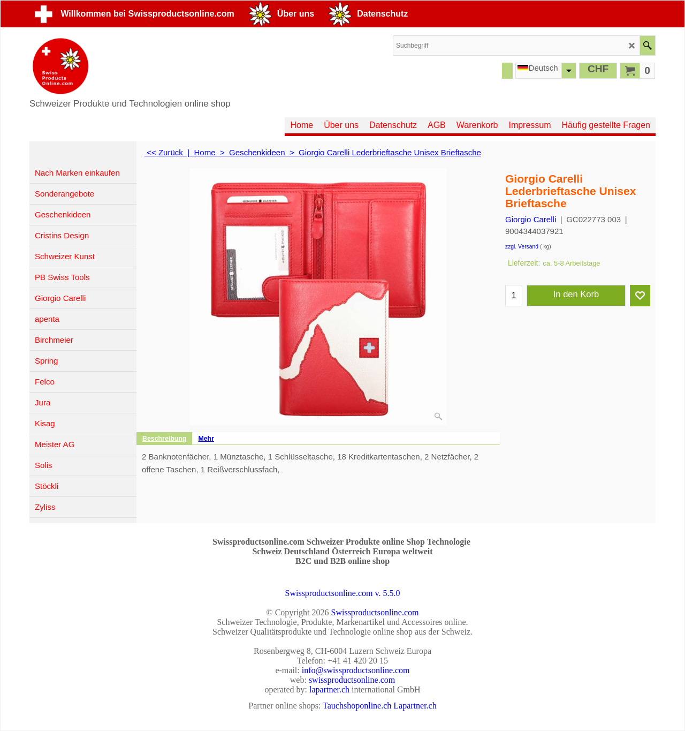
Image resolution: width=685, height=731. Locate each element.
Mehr (206, 438)
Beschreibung (164, 438)
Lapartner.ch (414, 705)
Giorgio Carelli (530, 219)
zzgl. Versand (521, 247)
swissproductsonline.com (352, 679)
